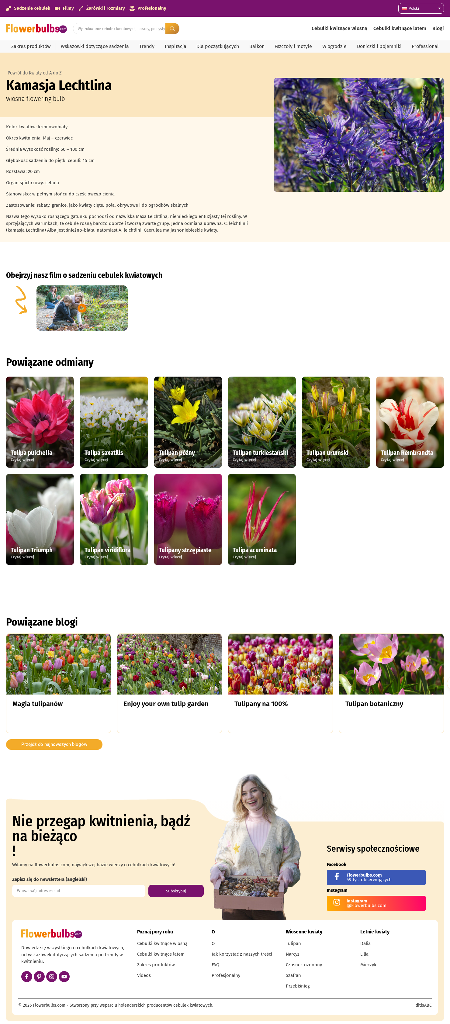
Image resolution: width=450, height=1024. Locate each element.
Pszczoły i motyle (293, 46)
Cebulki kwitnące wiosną (339, 28)
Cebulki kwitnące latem (399, 28)
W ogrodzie (334, 46)
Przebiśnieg (298, 986)
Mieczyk (368, 964)
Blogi (438, 28)
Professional (425, 46)
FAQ (215, 964)
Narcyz (292, 954)
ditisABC (424, 1005)
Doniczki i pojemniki (379, 46)
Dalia (365, 943)
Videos (144, 975)
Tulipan (293, 943)
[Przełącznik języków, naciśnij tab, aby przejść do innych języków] (421, 8)
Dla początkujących (217, 46)
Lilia (364, 954)
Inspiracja (175, 46)
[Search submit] (172, 28)
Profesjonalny (226, 975)
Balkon (257, 46)
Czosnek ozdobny (304, 964)
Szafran (293, 975)
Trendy (146, 46)
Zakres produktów (30, 46)
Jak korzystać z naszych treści (242, 954)
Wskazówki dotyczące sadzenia (95, 46)
